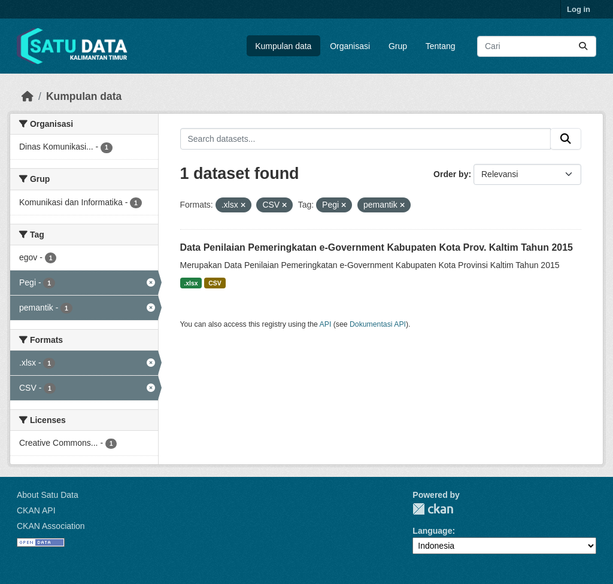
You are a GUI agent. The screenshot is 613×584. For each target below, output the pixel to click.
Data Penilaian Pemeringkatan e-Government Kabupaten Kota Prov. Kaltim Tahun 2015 (376, 247)
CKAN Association (51, 526)
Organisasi (350, 46)
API (326, 324)
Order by (450, 174)
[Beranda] (28, 96)
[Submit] (583, 46)
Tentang (441, 46)
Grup (398, 46)
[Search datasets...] (536, 46)
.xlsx (191, 283)
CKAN (432, 509)
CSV (214, 283)
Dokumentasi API (378, 324)
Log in (578, 9)
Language (432, 531)
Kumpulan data (283, 46)
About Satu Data (47, 495)
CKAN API (36, 510)
